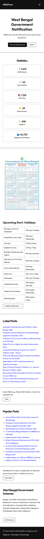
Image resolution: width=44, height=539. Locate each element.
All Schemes (9, 520)
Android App (24, 535)
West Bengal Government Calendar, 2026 (21, 429)
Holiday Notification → (13, 306)
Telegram (6, 535)
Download (8, 478)
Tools (6, 399)
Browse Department (17, 45)
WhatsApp (15, 535)
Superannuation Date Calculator (17, 437)
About (32, 45)
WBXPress (8, 4)
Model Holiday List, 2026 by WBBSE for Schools (23, 457)
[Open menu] (39, 4)
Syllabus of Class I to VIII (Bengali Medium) (21, 460)
